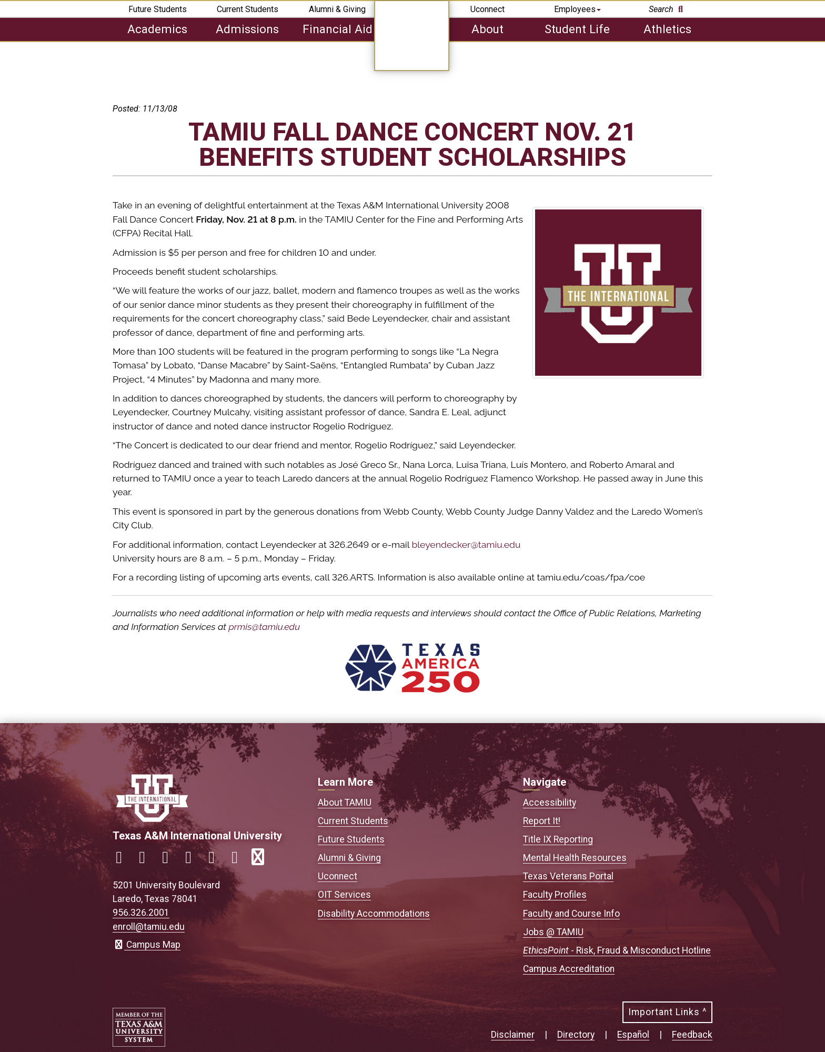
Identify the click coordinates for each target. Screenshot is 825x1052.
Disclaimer (513, 1034)
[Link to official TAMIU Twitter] (169, 860)
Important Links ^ (667, 1012)
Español (633, 1034)
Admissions (247, 29)
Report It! (541, 821)
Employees (577, 9)
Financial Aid (338, 29)
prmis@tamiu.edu (264, 626)
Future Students (157, 9)
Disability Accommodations (374, 913)
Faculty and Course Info (571, 913)
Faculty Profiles (555, 894)
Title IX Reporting (558, 839)
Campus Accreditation (569, 969)
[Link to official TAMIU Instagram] (146, 860)
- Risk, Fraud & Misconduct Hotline (617, 950)
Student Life (577, 29)
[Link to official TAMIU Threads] (238, 860)
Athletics (667, 29)
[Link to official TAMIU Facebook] (123, 860)
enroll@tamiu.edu (149, 926)
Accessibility (549, 802)
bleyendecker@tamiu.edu (465, 544)
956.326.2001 (141, 912)
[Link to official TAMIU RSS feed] (262, 860)
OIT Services (344, 894)
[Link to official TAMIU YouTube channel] (215, 860)
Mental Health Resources (575, 858)
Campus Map (146, 944)
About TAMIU (344, 802)
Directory (576, 1034)
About (487, 29)
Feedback (692, 1034)
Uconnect (487, 9)
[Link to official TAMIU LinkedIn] (192, 860)
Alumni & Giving (337, 9)
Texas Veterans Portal (568, 876)
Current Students (247, 9)
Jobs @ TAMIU (553, 932)
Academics (157, 29)
